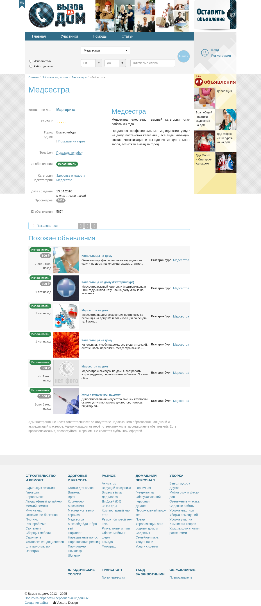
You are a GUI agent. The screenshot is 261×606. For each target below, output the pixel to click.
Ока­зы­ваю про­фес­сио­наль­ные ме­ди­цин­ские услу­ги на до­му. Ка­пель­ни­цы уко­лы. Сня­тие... (112, 262)
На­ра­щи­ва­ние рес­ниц (84, 542)
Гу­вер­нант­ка (145, 492)
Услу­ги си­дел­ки (147, 546)
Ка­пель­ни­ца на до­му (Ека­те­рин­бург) (108, 282)
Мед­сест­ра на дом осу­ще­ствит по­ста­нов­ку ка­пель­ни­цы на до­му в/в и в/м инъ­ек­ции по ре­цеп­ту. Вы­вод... (114, 318)
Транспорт (112, 570)
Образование (182, 570)
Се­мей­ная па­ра (147, 537)
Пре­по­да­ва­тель (181, 577)
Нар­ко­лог (75, 533)
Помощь (100, 36)
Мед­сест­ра (76, 519)
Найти (183, 56)
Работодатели (43, 66)
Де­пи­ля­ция (224, 91)
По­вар (140, 519)
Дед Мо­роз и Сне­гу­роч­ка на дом (225, 138)
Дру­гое (140, 506)
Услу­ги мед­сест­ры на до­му (101, 394)
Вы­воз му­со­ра (180, 483)
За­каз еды (109, 506)
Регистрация (221, 55)
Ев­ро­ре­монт (34, 497)
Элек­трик (32, 551)
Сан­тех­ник (33, 528)
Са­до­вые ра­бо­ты (182, 506)
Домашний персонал (146, 478)
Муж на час (34, 510)
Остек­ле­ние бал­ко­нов (42, 515)
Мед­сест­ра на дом (95, 310)
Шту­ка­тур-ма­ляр (38, 546)
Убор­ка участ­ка (181, 519)
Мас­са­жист (76, 506)
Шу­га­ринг (75, 555)
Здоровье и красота (70, 175)
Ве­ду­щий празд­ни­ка (116, 488)
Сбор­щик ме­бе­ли (38, 533)
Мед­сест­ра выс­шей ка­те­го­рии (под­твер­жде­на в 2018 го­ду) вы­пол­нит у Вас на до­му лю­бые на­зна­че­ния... (114, 290)
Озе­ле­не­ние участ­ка (185, 501)
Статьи (127, 36)
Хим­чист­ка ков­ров (183, 524)
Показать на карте (71, 141)
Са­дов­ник (143, 533)
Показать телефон (69, 152)
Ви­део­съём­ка (112, 492)
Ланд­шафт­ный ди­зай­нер (44, 501)
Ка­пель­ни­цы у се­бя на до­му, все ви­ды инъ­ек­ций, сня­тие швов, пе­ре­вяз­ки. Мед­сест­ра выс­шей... (115, 346)
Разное (109, 476)
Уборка (177, 476)
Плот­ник (32, 519)
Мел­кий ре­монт (37, 506)
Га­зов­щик (32, 492)
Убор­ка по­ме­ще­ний (184, 515)
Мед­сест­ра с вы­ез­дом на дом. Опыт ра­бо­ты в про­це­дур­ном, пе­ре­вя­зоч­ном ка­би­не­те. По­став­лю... (115, 374)
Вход (215, 50)
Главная (39, 36)
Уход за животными (150, 572)
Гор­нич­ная (143, 488)
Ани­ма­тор (109, 483)
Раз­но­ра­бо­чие (36, 524)
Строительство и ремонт (41, 478)
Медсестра (64, 180)
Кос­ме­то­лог (76, 501)
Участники (69, 36)
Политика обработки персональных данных (57, 598)
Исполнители (43, 61)
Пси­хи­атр (75, 551)
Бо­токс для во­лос (81, 488)
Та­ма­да (107, 542)
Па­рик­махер (77, 546)
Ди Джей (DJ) (111, 501)
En (22, 3)
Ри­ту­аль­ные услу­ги (116, 528)
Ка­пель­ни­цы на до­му (97, 255)
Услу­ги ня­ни (144, 542)
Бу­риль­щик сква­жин (40, 488)
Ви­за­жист (75, 492)
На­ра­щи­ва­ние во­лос (83, 537)
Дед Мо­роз (110, 497)
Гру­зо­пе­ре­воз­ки (113, 577)
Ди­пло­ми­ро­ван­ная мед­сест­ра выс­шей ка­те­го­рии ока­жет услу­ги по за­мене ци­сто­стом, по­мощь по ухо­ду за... (115, 402)
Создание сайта (36, 602)
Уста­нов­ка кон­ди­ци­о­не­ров (45, 542)
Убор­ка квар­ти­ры (182, 510)
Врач (71, 497)
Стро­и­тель (33, 537)
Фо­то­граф (109, 546)
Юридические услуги (81, 572)
